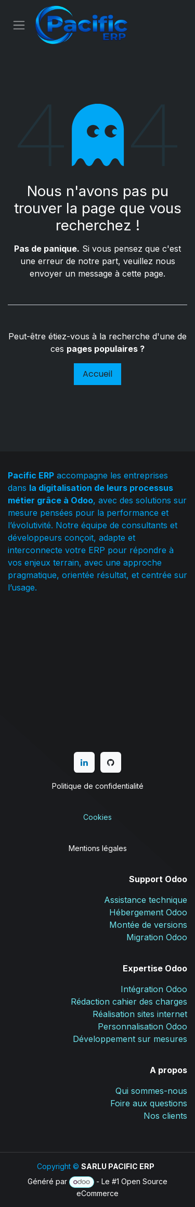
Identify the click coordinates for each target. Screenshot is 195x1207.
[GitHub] (110, 762)
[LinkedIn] (84, 762)
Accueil (97, 374)
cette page (142, 273)
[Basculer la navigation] (19, 25)
